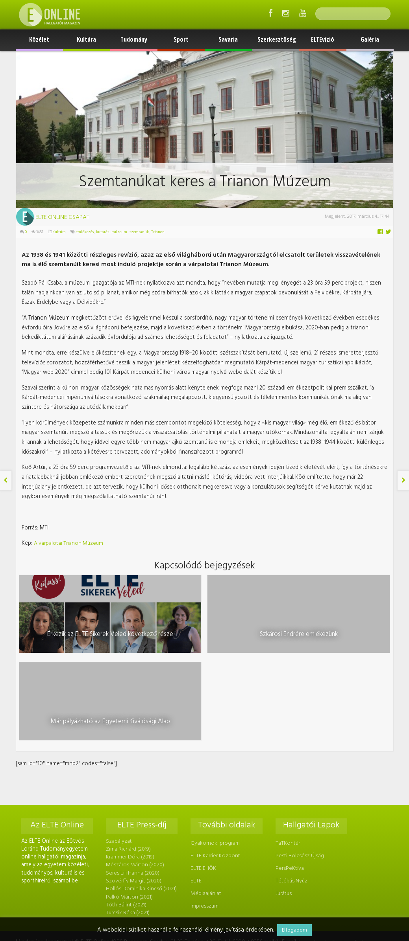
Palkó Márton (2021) (128, 798)
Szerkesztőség (276, 39)
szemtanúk (138, 232)
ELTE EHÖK (202, 771)
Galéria (370, 39)
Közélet (39, 39)
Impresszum (204, 807)
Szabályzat (118, 744)
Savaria (228, 39)
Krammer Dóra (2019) (129, 760)
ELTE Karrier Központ (214, 758)
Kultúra (86, 39)
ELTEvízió (322, 39)
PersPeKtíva (288, 771)
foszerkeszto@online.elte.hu (320, 842)
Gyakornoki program (214, 746)
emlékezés (84, 232)
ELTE (195, 782)
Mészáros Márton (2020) (134, 767)
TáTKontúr (286, 746)
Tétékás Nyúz (290, 782)
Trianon (157, 232)
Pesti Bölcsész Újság (298, 758)
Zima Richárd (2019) (127, 752)
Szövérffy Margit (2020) (133, 782)
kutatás (102, 232)
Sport (181, 39)
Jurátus (282, 794)
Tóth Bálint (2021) (125, 806)
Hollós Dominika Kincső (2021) (140, 790)
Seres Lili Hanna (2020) (132, 775)
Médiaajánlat (205, 794)
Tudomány (133, 39)
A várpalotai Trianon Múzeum (68, 534)
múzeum (119, 232)
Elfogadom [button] (294, 930)
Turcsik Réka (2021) (127, 813)
